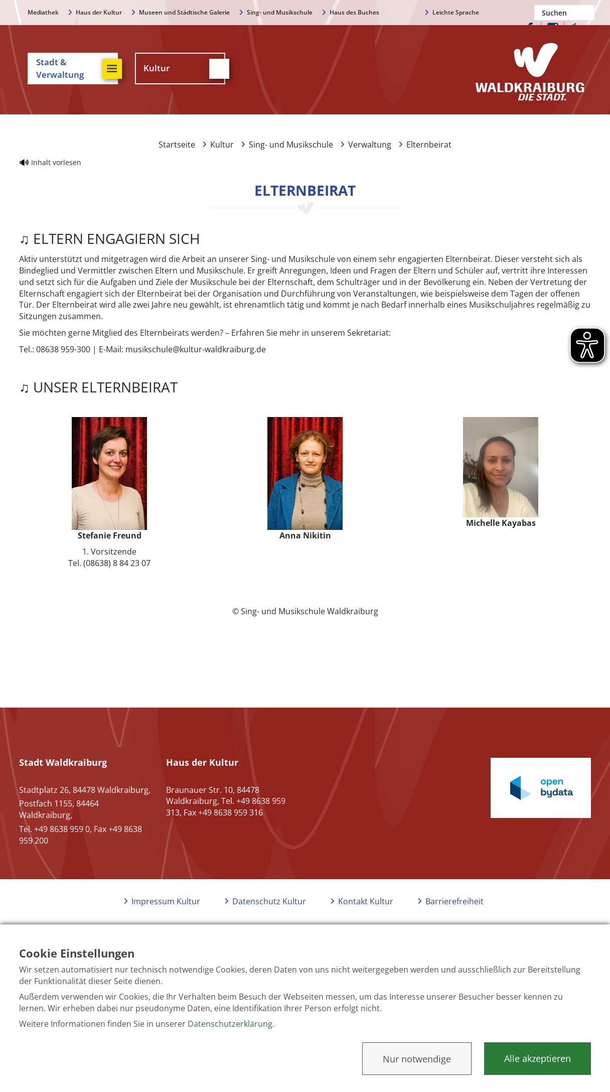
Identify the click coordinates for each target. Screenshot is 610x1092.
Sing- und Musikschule (280, 12)
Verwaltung (369, 144)
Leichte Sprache (455, 12)
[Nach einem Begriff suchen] (564, 12)
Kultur (222, 144)
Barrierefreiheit (454, 901)
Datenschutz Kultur (269, 901)
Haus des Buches (354, 12)
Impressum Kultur (165, 901)
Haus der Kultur (99, 12)
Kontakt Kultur (365, 901)
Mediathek (43, 12)
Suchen (587, 13)
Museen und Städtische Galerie (184, 12)
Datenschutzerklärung (230, 1023)
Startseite (177, 144)
